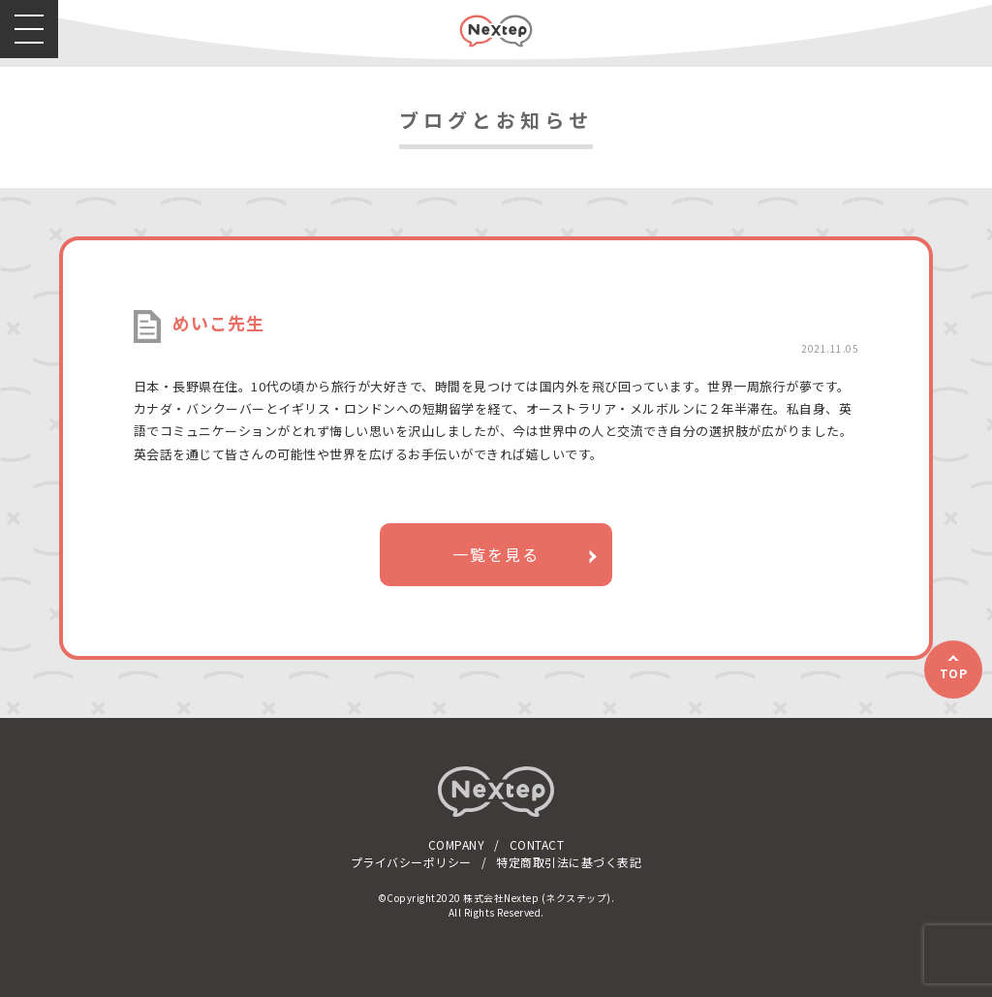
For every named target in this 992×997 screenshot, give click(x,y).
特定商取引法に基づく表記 (568, 862)
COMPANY (456, 844)
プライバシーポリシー (411, 862)
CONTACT (537, 844)
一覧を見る (496, 554)
